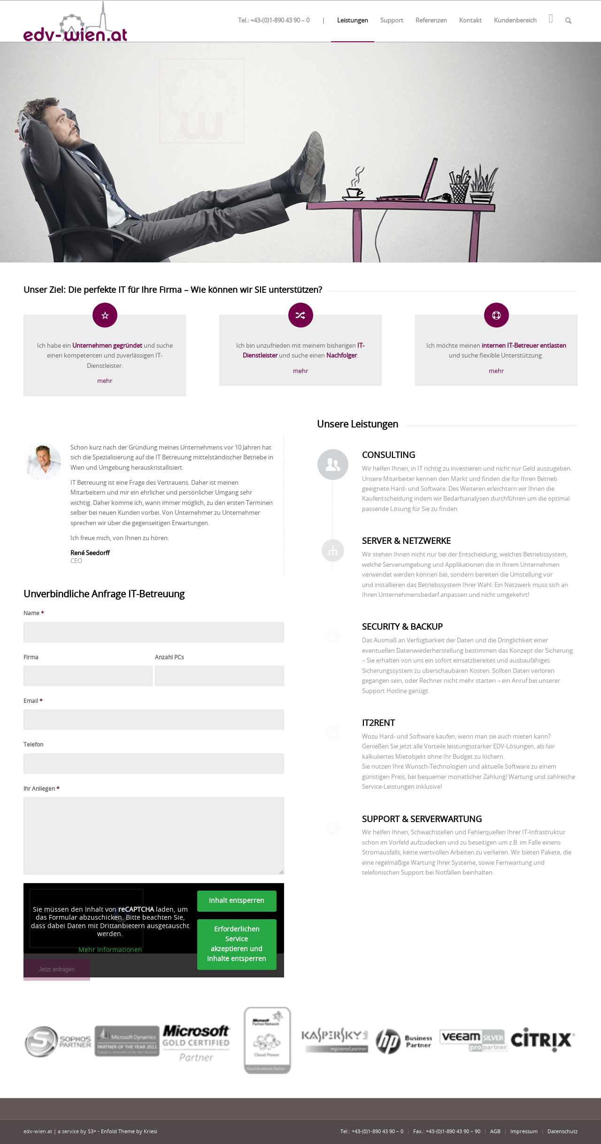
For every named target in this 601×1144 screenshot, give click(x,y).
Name (33, 613)
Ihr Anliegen (41, 789)
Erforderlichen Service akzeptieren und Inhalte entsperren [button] (236, 944)
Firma (31, 657)
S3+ (92, 1131)
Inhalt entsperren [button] (236, 901)
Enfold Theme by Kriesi (129, 1131)
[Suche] (568, 21)
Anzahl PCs (169, 657)
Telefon (33, 744)
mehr (104, 381)
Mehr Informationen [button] (110, 950)
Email (33, 701)
